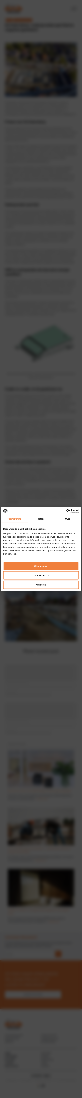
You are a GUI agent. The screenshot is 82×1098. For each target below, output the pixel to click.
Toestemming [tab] (14, 519)
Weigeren (41, 584)
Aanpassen (41, 575)
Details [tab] (41, 519)
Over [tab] (67, 519)
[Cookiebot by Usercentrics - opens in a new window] (66, 511)
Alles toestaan (41, 566)
